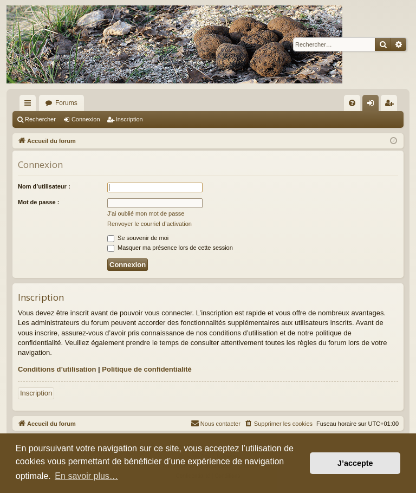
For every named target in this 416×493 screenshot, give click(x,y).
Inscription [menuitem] (391, 105)
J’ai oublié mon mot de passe (145, 213)
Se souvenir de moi (137, 238)
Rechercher (40, 119)
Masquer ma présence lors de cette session (170, 247)
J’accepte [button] (355, 463)
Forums (66, 103)
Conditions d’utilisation (57, 369)
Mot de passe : (38, 202)
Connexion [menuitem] (373, 105)
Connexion (86, 119)
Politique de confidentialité (146, 369)
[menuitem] (352, 103)
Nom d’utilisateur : (44, 186)
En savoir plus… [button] (86, 476)
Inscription (129, 119)
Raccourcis (30, 105)
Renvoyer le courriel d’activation (149, 223)
